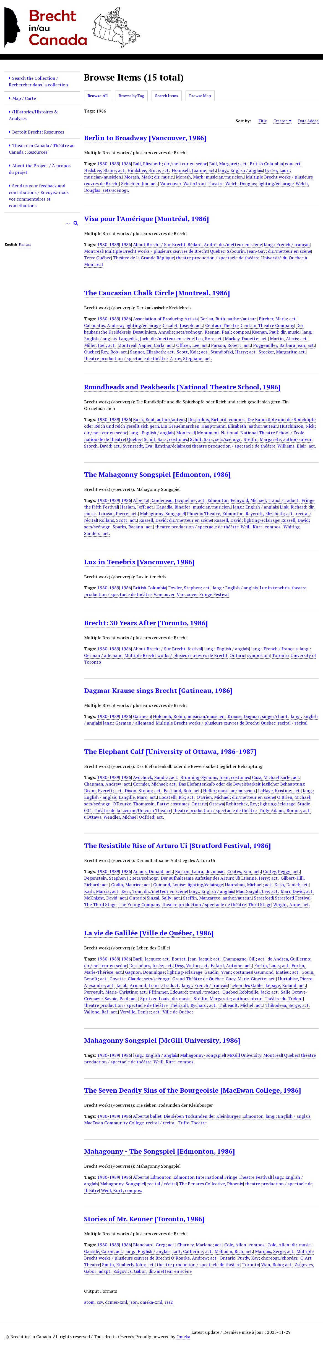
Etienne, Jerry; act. (260, 878)
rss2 (169, 1302)
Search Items (166, 95)
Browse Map (200, 95)
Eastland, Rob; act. (182, 790)
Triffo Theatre (192, 1123)
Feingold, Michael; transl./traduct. (265, 500)
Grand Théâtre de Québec (198, 979)
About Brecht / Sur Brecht (159, 244)
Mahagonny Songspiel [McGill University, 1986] (162, 1040)
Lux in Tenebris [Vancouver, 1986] (139, 561)
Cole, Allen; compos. (244, 1245)
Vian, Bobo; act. (277, 1264)
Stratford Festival (293, 898)
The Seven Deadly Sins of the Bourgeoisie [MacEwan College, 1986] (192, 1090)
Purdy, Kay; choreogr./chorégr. (267, 1258)
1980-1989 (108, 164)
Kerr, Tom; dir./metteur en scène (154, 891)
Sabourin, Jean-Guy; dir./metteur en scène (269, 251)
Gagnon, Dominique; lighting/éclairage (163, 972)
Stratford (263, 898)
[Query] (42, 223)
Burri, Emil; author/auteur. (159, 419)
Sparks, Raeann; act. (133, 527)
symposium (258, 655)
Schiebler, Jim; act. (139, 183)
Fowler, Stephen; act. (189, 588)
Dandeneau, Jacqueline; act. (177, 500)
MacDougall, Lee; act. (257, 891)
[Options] (67, 223)
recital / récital (293, 723)
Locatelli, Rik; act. (177, 797)
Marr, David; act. (297, 891)
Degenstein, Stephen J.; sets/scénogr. (121, 878)
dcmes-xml (116, 1302)
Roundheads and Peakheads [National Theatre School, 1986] (182, 386)
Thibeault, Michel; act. (240, 1005)
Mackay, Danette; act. (246, 339)
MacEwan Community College (114, 1123)
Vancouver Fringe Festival (203, 594)
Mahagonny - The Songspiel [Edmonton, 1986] (159, 1151)
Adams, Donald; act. (153, 871)
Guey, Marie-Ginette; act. (251, 979)
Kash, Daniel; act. (291, 885)
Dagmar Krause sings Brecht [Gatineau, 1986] (158, 690)
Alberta (140, 500)
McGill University (244, 1055)
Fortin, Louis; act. (272, 965)
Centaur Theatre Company (267, 325)
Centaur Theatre (222, 325)
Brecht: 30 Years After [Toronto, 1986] (146, 622)
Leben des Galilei (247, 985)
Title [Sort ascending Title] (263, 120)
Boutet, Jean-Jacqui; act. (196, 959)
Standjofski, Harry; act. (233, 352)
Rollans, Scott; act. (118, 520)
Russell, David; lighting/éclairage (246, 520)
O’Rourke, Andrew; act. (194, 1258)
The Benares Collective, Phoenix (211, 1184)
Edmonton (218, 500)
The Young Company (139, 904)
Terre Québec (97, 258)
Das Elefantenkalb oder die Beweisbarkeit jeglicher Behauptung (242, 784)
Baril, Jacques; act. (151, 959)
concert (293, 164)
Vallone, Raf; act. (101, 1012)
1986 (126, 164)
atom (89, 1302)
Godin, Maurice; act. (131, 885)
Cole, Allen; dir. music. (289, 1245)
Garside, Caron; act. (103, 1251)
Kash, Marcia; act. (101, 891)
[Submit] (76, 223)
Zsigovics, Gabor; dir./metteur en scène (152, 1271)
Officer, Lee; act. (192, 345)
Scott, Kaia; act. (193, 352)
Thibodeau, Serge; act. (287, 1005)
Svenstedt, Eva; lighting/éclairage (156, 446)
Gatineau (142, 716)
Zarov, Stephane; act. (191, 358)
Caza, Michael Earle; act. (276, 777)
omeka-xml (151, 1302)
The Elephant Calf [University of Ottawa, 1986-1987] (170, 751)
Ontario (237, 655)
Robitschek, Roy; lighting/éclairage (260, 804)
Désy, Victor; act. (192, 965)
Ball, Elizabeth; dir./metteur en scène (170, 164)
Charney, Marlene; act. (199, 1245)
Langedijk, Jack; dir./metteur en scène (156, 339)
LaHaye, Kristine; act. (279, 790)
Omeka (183, 1337)
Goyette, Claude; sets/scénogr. (140, 979)
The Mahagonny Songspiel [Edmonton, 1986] (157, 474)
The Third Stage (100, 904)
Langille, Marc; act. (138, 797)
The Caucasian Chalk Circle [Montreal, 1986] (157, 292)
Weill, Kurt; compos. (261, 527)
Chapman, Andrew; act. (107, 784)
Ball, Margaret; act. (228, 164)
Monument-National (217, 433)
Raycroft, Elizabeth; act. (270, 513)
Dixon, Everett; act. (103, 790)
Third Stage (259, 904)
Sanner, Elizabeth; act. (152, 352)
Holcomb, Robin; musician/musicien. (189, 716)
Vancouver (170, 183)
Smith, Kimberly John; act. (128, 1264)
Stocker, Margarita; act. (282, 352)
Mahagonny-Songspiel (162, 513)
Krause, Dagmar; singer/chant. (258, 716)
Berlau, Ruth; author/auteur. (228, 319)
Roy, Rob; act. (114, 352)
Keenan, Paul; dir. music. (276, 332)
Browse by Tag (131, 95)
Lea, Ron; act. (209, 339)
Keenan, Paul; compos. (227, 332)
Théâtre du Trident (283, 999)
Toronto (280, 655)
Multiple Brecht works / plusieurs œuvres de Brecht (156, 251)
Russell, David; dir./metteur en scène (175, 520)
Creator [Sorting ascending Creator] (282, 121)
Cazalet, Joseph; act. (183, 325)
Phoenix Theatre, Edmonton (215, 513)
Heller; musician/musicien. (229, 790)
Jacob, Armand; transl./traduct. (148, 985)
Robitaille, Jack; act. (259, 992)
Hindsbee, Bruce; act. (148, 170)
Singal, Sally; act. (164, 898)
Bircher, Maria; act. (278, 319)
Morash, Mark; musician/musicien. (210, 177)
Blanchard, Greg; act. (154, 1245)
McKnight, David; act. (105, 898)
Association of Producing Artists (165, 319)
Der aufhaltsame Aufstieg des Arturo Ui (200, 878)
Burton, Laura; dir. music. (200, 871)
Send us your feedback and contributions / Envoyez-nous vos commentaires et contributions (39, 196)
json (133, 1302)
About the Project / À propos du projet (40, 169)
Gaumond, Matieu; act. (276, 972)
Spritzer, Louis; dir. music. (166, 999)
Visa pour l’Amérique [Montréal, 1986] (146, 218)
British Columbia (266, 164)
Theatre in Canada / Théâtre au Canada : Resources (42, 148)
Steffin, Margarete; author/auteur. (278, 439)
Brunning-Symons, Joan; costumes (215, 777)
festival (194, 649)
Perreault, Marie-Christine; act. (115, 992)
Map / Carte (24, 98)
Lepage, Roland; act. (285, 985)
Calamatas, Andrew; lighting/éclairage (122, 325)
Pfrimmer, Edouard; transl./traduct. (184, 992)
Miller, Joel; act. (100, 345)
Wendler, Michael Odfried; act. (133, 817)
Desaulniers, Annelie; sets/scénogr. (168, 332)
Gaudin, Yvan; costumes (228, 972)
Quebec (217, 251)
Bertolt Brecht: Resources (38, 132)
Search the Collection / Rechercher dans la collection (38, 81)
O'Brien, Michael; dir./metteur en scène (236, 797)
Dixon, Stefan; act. (143, 790)
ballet (156, 1116)
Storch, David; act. (102, 446)
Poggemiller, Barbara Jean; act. (284, 345)
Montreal (93, 251)
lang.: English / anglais (240, 170)
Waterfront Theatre (203, 183)
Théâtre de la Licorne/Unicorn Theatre (132, 810)
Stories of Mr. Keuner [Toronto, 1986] (144, 1218)
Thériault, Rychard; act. (193, 1005)
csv (100, 1302)
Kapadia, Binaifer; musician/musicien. (193, 507)
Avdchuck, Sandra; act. (155, 777)
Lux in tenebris (275, 588)
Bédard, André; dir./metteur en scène (224, 244)
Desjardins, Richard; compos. (217, 419)
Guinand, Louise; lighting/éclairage (188, 885)
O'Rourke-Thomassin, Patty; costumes (151, 804)
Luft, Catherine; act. (192, 1251)
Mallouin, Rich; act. (234, 1251)
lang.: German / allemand (128, 723)
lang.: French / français (287, 244)
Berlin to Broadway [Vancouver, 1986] (145, 137)
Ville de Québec (178, 1012)
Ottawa (216, 804)
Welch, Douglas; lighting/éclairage (259, 183)
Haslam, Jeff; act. (137, 507)
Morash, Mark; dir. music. (149, 177)
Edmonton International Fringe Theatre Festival (222, 1177)
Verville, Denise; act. (140, 1012)
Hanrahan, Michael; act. (248, 885)
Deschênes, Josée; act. (151, 965)
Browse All (98, 95)
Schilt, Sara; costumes (166, 439)
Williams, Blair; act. (296, 446)
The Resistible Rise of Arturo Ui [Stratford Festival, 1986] (177, 845)
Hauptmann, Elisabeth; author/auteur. (239, 426)
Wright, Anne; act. (291, 904)
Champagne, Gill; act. (244, 959)
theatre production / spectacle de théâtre (217, 258)
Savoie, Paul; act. (121, 999)
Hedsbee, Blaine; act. (105, 170)
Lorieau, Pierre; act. (118, 513)
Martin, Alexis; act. (289, 339)
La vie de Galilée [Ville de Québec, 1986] (148, 932)
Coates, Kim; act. (244, 871)
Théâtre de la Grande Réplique (143, 258)
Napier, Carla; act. (156, 345)
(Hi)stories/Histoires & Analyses (33, 115)
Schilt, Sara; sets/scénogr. (216, 439)
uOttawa (92, 817)
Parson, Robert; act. (231, 345)
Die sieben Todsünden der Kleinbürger (202, 1116)
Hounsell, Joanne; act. (194, 170)
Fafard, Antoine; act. (231, 965)
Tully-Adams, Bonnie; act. (285, 810)
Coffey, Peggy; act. (281, 871)
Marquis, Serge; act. (275, 1251)
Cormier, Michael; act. (155, 784)
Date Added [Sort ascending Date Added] (308, 120)
